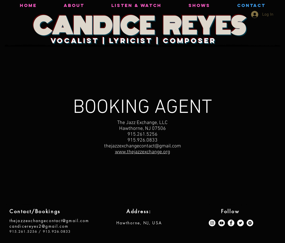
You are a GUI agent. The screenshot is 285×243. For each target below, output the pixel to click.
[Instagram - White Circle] (212, 223)
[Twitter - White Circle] (240, 223)
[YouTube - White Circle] (221, 223)
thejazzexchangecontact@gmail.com (49, 220)
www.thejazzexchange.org (142, 152)
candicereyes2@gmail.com (38, 226)
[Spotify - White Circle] (250, 223)
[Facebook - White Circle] (231, 223)
